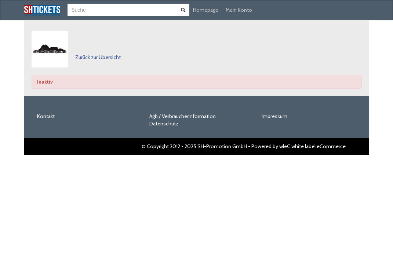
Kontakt (46, 116)
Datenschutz (163, 123)
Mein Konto (239, 10)
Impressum (274, 116)
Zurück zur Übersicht (98, 57)
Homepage (205, 10)
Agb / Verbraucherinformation (182, 116)
